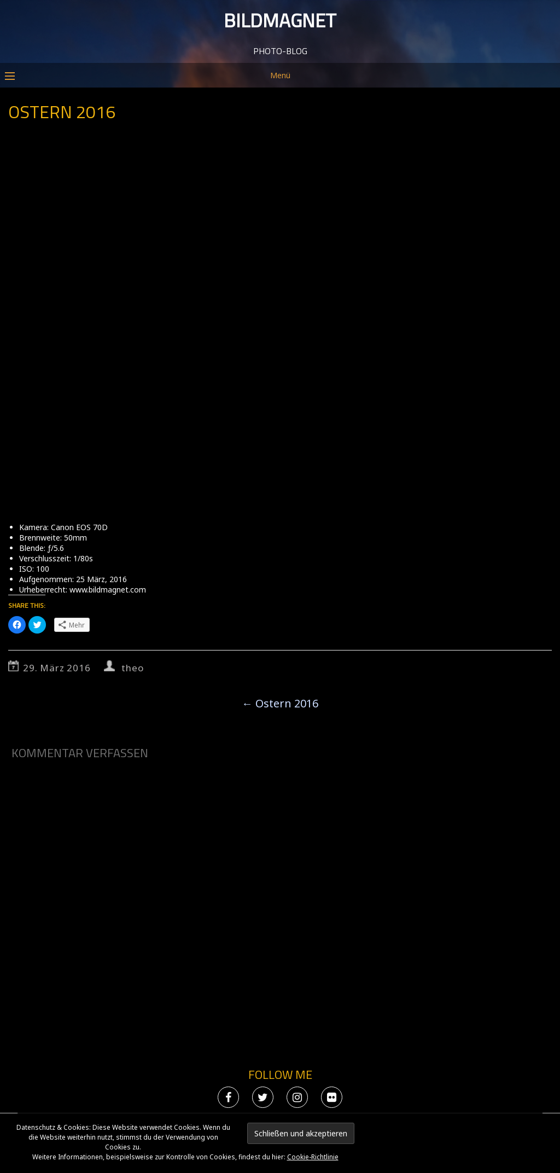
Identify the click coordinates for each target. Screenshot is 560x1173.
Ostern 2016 (280, 703)
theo (132, 667)
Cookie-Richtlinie (313, 1157)
